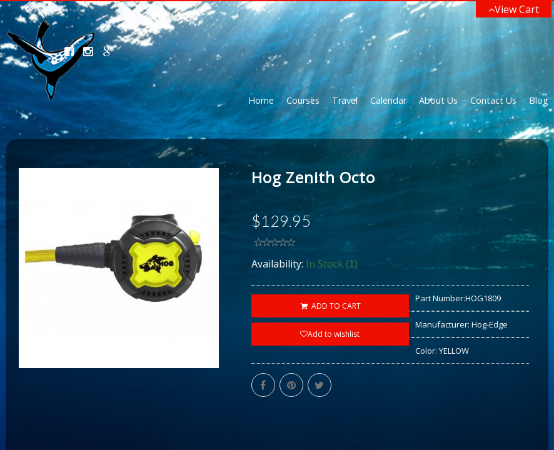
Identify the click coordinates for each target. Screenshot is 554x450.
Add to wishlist (330, 334)
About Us (438, 100)
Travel (345, 100)
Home (261, 100)
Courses (303, 100)
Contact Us (493, 100)
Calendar (388, 100)
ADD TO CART (330, 306)
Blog (538, 100)
